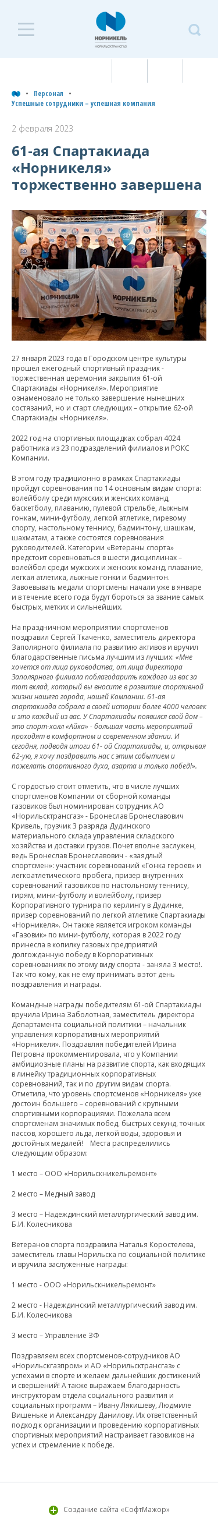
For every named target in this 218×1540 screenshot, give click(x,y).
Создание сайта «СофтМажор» (116, 1509)
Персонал (48, 93)
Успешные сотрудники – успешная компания (83, 103)
